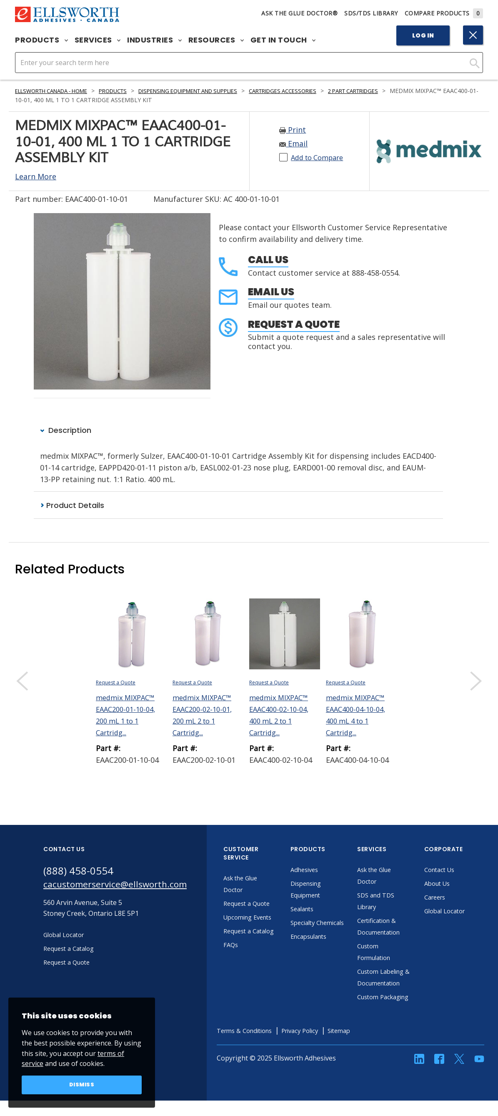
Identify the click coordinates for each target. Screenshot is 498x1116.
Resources (216, 40)
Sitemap (369, 1054)
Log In (423, 35)
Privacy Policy (326, 1054)
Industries (154, 40)
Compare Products (444, 13)
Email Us (271, 292)
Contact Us (458, 870)
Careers (453, 897)
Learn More (35, 176)
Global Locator (464, 911)
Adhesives (323, 870)
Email (293, 143)
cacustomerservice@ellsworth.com (123, 886)
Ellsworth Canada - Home (57, 91)
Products (41, 40)
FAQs (248, 968)
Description (65, 430)
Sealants (321, 909)
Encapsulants (328, 948)
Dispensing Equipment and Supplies (212, 91)
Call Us (268, 259)
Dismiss (82, 1084)
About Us (455, 883)
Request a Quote (294, 324)
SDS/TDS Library (371, 13)
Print (292, 130)
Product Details (72, 505)
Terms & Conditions (265, 1054)
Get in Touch (283, 40)
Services (98, 40)
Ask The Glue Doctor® (299, 13)
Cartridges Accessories (319, 91)
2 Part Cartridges (397, 91)
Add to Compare (320, 157)
